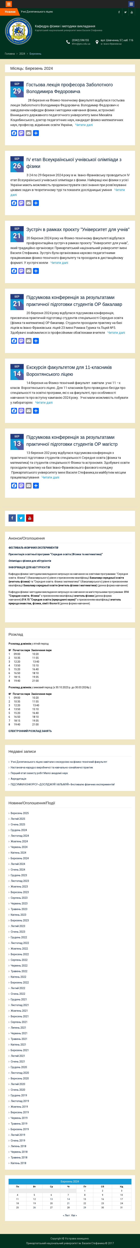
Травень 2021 (19, 1039)
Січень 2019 (18, 1140)
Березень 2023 (20, 920)
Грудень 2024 (19, 830)
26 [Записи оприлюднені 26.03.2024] (34, 1207)
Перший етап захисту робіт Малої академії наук (39, 773)
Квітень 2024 (18, 852)
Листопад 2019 (20, 1101)
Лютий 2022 (18, 988)
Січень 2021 (18, 1061)
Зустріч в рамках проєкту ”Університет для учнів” (78, 229)
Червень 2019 (19, 1118)
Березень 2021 (20, 1050)
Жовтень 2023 (19, 886)
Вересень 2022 (20, 954)
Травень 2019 (19, 1123)
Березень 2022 (20, 982)
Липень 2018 (18, 1146)
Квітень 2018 (18, 1163)
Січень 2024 (18, 869)
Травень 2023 (19, 909)
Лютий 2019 (18, 1134)
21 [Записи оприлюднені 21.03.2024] (68, 1203)
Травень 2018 (19, 1157)
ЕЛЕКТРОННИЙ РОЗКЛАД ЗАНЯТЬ (30, 731)
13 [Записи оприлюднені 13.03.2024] (51, 1199)
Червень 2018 (19, 1151)
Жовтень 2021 (19, 1010)
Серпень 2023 (19, 897)
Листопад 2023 (20, 880)
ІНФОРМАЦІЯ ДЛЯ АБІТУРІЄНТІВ (29, 567)
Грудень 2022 (19, 937)
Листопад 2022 (20, 943)
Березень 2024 (20, 858)
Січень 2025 (18, 824)
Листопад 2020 (20, 1072)
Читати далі (84, 125)
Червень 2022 (19, 965)
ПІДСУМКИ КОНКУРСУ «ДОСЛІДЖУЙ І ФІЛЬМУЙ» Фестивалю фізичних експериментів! (63, 784)
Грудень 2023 (19, 875)
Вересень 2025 (20, 813)
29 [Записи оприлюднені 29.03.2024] (84, 1207)
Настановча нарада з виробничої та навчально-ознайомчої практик (52, 767)
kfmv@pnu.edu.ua (81, 44)
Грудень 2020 (19, 1067)
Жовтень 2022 (19, 948)
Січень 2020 (18, 1089)
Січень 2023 (18, 931)
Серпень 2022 (19, 959)
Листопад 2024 (20, 835)
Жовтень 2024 (19, 841)
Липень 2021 (18, 1027)
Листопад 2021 (20, 1005)
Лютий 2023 (18, 926)
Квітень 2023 (18, 914)
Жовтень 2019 (19, 1106)
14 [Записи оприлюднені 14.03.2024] (68, 1199)
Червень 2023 (19, 903)
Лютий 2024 (18, 864)
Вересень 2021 (20, 1016)
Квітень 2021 (18, 1044)
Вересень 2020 (20, 1078)
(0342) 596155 (80, 40)
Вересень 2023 (20, 892)
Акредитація (18, 778)
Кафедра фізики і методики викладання (65, 26)
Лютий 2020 (18, 1084)
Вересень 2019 (20, 1112)
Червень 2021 (19, 1033)
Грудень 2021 (19, 999)
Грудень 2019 (19, 1095)
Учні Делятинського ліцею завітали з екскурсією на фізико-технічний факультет (59, 761)
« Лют (66, 1215)
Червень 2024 (19, 847)
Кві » (74, 1215)
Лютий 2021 (18, 1055)
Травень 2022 (19, 971)
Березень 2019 (20, 1129)
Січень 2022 (18, 993)
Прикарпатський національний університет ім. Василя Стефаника (65, 1243)
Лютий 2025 (18, 818)
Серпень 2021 (19, 1022)
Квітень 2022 (18, 976)
